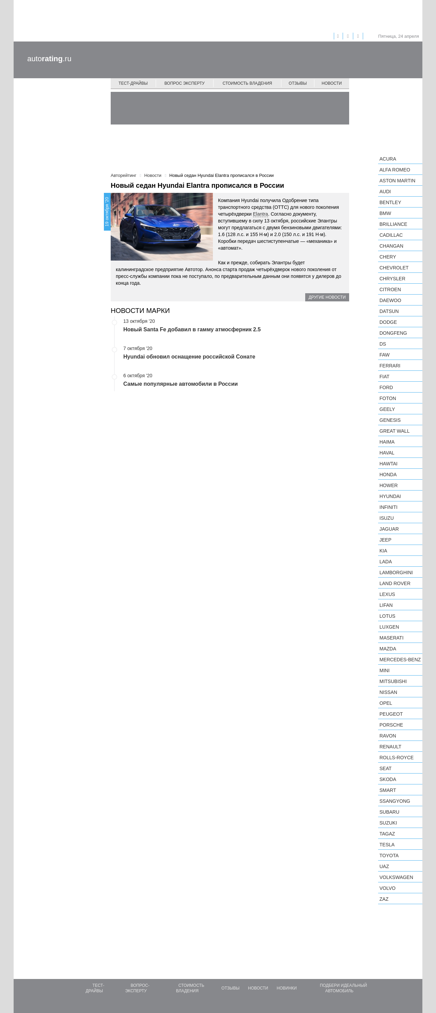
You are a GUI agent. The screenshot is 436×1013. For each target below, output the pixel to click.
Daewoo (390, 300)
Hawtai (388, 463)
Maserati (391, 638)
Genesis (390, 420)
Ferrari (389, 365)
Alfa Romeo (394, 169)
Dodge (388, 322)
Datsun (389, 311)
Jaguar (389, 529)
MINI (384, 670)
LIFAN (386, 605)
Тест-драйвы (133, 83)
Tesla (386, 844)
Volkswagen (396, 877)
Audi (385, 191)
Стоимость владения (247, 83)
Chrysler (392, 278)
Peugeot (391, 714)
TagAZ (387, 833)
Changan (391, 246)
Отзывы (298, 83)
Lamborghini (396, 572)
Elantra (260, 214)
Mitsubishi (393, 681)
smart (387, 790)
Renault (390, 746)
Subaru (389, 812)
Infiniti (388, 507)
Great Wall (394, 431)
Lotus (387, 616)
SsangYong (394, 801)
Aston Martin (397, 180)
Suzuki (388, 823)
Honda (388, 474)
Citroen (390, 289)
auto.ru (49, 58)
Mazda (387, 648)
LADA (385, 561)
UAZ (384, 866)
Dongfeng (393, 333)
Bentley (390, 202)
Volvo (387, 888)
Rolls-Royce (396, 757)
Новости (332, 83)
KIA (383, 550)
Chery (387, 257)
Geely (387, 409)
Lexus (387, 594)
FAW (384, 355)
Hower (388, 485)
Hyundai (390, 496)
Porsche (391, 725)
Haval (386, 452)
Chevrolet (394, 267)
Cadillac (391, 235)
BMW (385, 213)
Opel (385, 703)
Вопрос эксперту (185, 83)
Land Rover (394, 583)
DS (382, 344)
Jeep (385, 540)
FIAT (384, 376)
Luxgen (389, 627)
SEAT (385, 768)
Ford (386, 387)
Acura (387, 159)
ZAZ (383, 899)
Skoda (387, 779)
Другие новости (327, 297)
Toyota (389, 855)
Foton (387, 398)
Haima (386, 442)
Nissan (388, 692)
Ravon (387, 735)
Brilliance (393, 224)
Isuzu (386, 518)
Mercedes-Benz (400, 659)
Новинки (287, 988)
